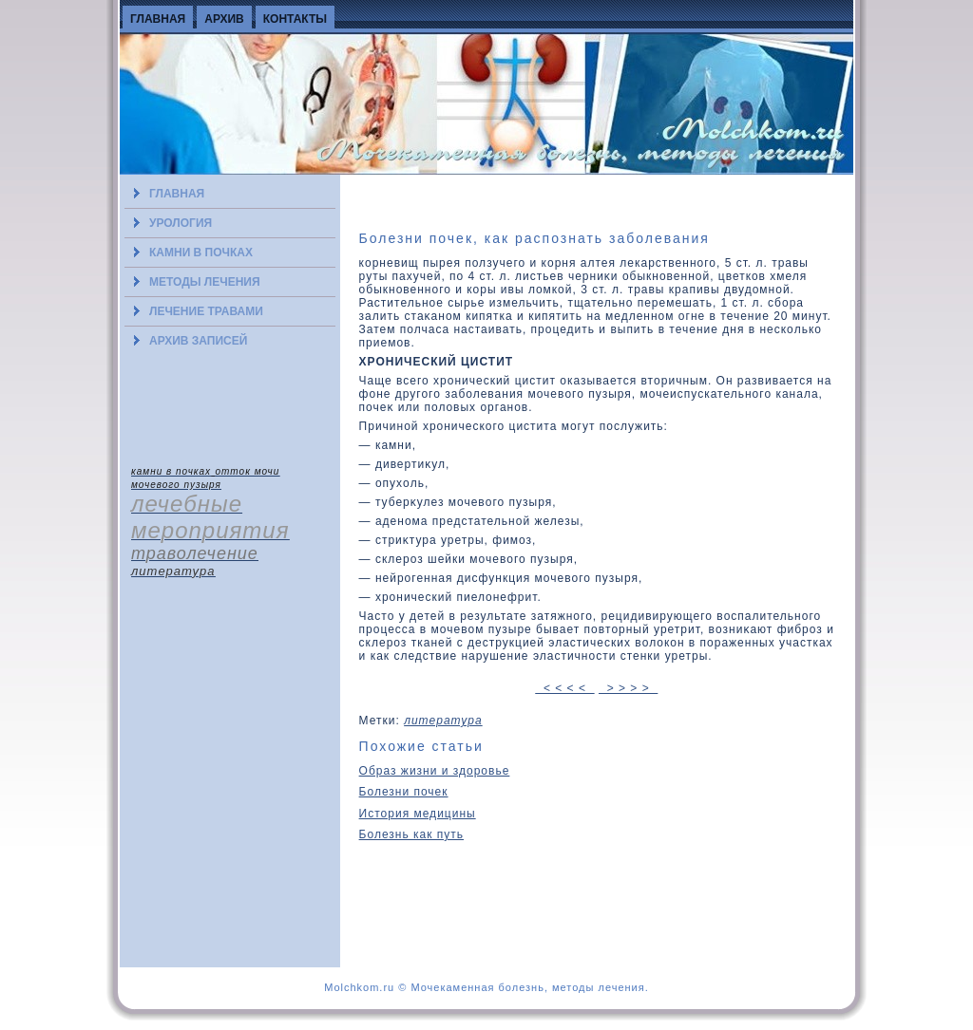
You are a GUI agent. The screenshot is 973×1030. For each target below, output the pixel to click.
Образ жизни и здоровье (434, 770)
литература (443, 720)
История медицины (417, 813)
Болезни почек (403, 791)
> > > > (628, 688)
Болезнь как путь (411, 834)
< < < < (564, 688)
